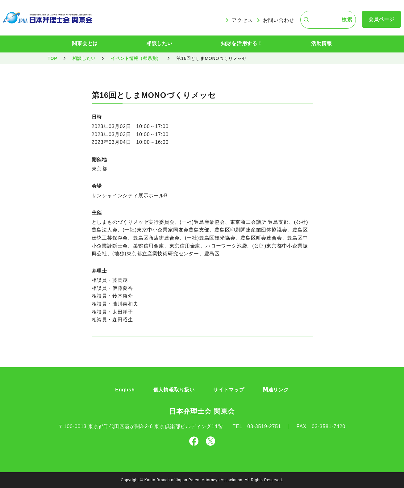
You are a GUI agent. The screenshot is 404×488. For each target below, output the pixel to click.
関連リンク (276, 389)
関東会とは (85, 43)
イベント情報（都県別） (136, 58)
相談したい (160, 43)
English (125, 389)
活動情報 (321, 43)
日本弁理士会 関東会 (202, 411)
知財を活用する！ (241, 43)
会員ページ (381, 19)
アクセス (242, 20)
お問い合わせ (278, 20)
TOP (52, 58)
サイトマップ (228, 389)
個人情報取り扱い (174, 389)
